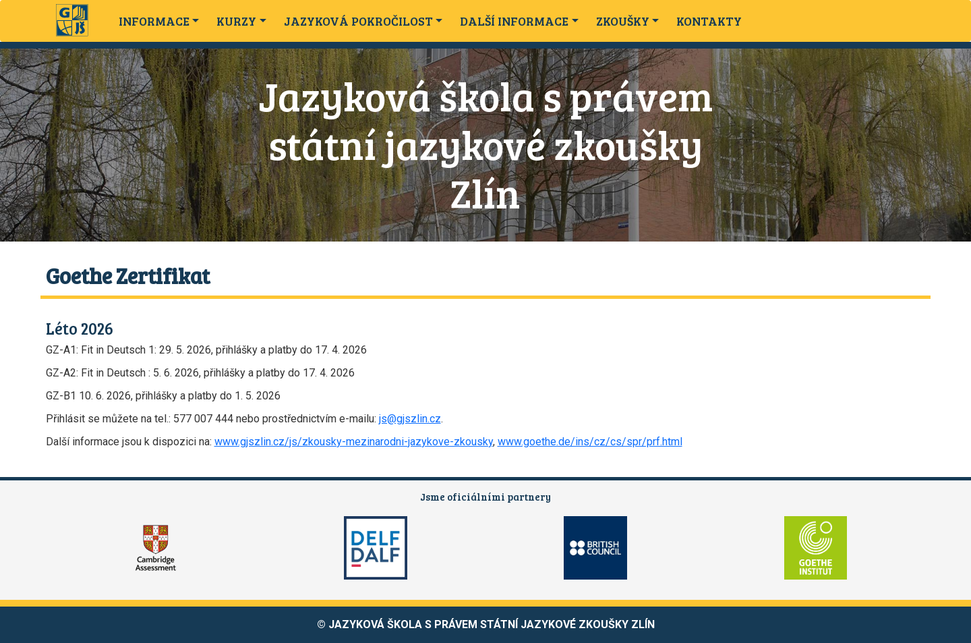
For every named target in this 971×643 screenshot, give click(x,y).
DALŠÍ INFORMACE (514, 21)
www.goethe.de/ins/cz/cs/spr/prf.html (590, 441)
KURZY (236, 21)
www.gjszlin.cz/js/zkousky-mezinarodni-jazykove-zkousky (353, 441)
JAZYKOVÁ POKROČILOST (358, 21)
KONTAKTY (709, 21)
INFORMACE (154, 21)
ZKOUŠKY (622, 21)
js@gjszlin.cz (410, 418)
